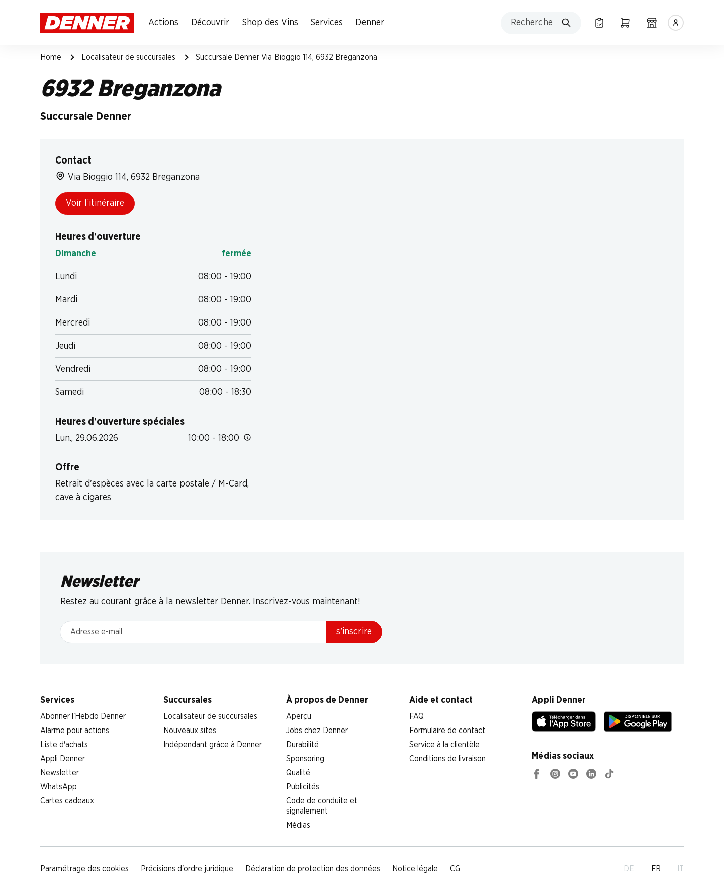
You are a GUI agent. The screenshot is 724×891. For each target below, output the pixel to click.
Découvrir (210, 22)
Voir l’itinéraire (95, 203)
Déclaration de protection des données (312, 869)
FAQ (416, 716)
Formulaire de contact (447, 730)
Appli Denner (62, 759)
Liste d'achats (64, 745)
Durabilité (302, 745)
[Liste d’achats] (599, 22)
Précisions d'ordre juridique (187, 869)
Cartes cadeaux (67, 801)
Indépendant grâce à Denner (212, 745)
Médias (298, 825)
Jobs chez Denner (317, 730)
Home (50, 57)
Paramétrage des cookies (84, 869)
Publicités (302, 787)
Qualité (298, 773)
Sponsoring (305, 759)
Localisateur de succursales (128, 57)
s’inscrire (354, 631)
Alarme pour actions (74, 730)
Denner (369, 22)
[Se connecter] (676, 23)
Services (327, 22)
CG (455, 869)
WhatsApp (58, 787)
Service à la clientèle (444, 745)
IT (680, 869)
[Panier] (625, 22)
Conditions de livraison (447, 759)
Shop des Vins (270, 22)
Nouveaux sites (189, 730)
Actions (163, 22)
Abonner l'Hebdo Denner (83, 716)
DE (629, 869)
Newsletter (59, 773)
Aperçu (298, 716)
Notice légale (415, 869)
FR (656, 869)
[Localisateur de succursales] (652, 22)
